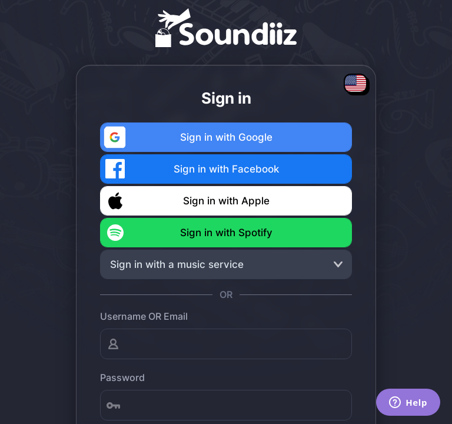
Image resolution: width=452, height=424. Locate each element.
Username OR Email (144, 316)
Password (122, 377)
